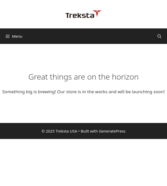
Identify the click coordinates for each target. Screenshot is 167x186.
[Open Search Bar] (159, 36)
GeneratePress (112, 131)
